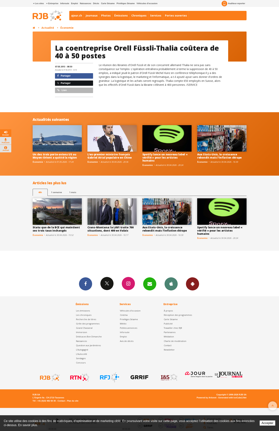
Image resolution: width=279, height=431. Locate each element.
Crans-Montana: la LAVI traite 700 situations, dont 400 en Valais (110, 229)
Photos (106, 15)
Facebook (85, 283)
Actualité (47, 27)
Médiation (169, 336)
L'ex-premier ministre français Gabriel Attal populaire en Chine (109, 156)
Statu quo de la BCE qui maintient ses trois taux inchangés (56, 229)
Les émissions (83, 310)
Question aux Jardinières (88, 345)
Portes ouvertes (176, 15)
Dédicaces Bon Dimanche (89, 336)
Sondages (81, 358)
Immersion (81, 332)
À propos (168, 310)
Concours (81, 362)
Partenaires (169, 332)
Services (155, 15)
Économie (67, 27)
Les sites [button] (38, 3)
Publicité (168, 323)
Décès (96, 3)
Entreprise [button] (52, 3)
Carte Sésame (108, 3)
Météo (123, 323)
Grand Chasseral (84, 328)
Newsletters (149, 283)
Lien (62, 90)
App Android (192, 283)
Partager (64, 75)
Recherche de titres (86, 319)
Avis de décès (126, 341)
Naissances (85, 3)
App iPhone (171, 283)
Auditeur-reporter (233, 3)
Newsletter (169, 349)
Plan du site (72, 401)
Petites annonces (128, 328)
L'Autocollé (81, 354)
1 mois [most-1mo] (72, 192)
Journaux (92, 15)
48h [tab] (40, 192)
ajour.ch (76, 15)
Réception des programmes (178, 315)
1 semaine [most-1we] (56, 192)
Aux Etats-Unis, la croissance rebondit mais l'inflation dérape (219, 156)
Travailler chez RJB (173, 328)
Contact (167, 345)
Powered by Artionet (206, 397)
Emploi (74, 3)
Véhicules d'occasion (147, 3)
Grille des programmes (87, 323)
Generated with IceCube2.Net (232, 397)
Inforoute (64, 3)
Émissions (121, 15)
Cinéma (124, 315)
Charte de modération (175, 341)
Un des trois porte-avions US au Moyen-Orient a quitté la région (55, 156)
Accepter (267, 423)
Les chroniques (83, 315)
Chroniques (139, 15)
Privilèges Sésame (126, 3)
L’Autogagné (82, 349)
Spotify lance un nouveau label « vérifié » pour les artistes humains (165, 157)
